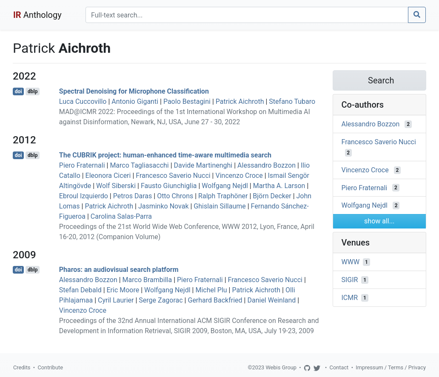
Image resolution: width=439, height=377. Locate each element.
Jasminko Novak (163, 206)
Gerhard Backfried (215, 300)
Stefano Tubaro (292, 101)
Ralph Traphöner (223, 196)
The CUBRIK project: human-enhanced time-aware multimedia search (165, 155)
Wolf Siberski (116, 186)
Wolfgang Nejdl (225, 186)
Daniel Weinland (271, 300)
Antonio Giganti (134, 101)
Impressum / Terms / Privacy (391, 367)
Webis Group (280, 367)
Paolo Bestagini (187, 101)
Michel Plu (211, 290)
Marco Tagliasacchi (139, 165)
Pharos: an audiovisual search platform (119, 270)
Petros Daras (132, 196)
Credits (21, 367)
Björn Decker (272, 196)
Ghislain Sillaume (219, 206)
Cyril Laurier (116, 300)
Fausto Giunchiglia (169, 186)
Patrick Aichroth (240, 101)
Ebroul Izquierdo (83, 196)
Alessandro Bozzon (266, 165)
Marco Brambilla (147, 280)
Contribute (50, 367)
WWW (351, 262)
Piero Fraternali (82, 165)
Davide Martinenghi (203, 165)
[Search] (247, 15)
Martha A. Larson (279, 186)
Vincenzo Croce (238, 175)
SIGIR (350, 280)
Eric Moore (123, 290)
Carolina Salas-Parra (121, 216)
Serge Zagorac (160, 300)
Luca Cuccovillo (83, 101)
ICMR (350, 298)
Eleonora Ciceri (108, 175)
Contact (339, 367)
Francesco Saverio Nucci (173, 175)
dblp (32, 91)
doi (18, 91)
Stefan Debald (80, 290)
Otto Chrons (175, 196)
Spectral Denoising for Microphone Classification (134, 91)
